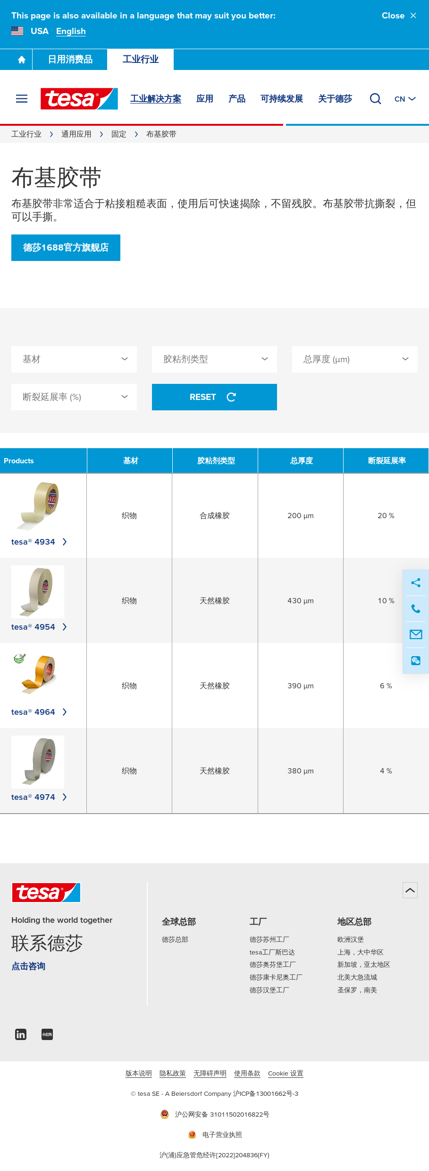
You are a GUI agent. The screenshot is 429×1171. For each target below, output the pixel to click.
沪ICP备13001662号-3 (265, 1093)
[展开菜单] (21, 98)
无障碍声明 (210, 1073)
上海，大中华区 (360, 952)
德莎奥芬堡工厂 (273, 964)
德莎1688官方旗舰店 (66, 247)
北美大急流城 (357, 977)
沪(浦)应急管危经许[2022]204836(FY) (214, 1155)
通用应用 (76, 134)
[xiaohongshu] (47, 1037)
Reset (214, 397)
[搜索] (375, 98)
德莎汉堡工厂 (269, 990)
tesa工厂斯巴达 (272, 952)
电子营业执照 (214, 1134)
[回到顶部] (410, 890)
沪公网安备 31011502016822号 (214, 1114)
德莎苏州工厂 (269, 939)
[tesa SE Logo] (79, 99)
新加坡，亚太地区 (363, 964)
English (71, 31)
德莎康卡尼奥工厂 (276, 977)
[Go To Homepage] (21, 59)
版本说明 (139, 1073)
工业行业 (141, 59)
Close (400, 15)
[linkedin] (20, 1037)
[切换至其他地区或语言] (406, 98)
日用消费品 (70, 59)
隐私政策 (173, 1073)
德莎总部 (175, 939)
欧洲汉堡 (350, 939)
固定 (118, 134)
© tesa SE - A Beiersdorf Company (182, 1093)
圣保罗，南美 (357, 990)
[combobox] (74, 359)
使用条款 (247, 1073)
